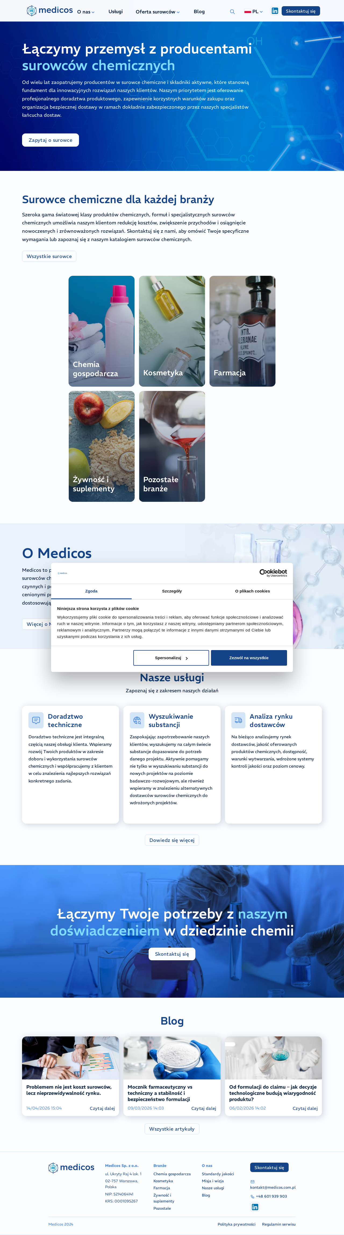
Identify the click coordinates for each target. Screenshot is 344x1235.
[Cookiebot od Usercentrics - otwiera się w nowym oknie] (263, 573)
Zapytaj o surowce (50, 140)
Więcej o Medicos (48, 624)
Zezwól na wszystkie (248, 657)
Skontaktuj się (301, 11)
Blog (199, 11)
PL (254, 11)
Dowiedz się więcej (172, 840)
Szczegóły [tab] (172, 591)
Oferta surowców (158, 12)
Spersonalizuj (171, 657)
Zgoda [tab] (91, 591)
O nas (86, 12)
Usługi (116, 11)
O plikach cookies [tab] (252, 591)
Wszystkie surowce (49, 256)
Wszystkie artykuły (172, 1129)
